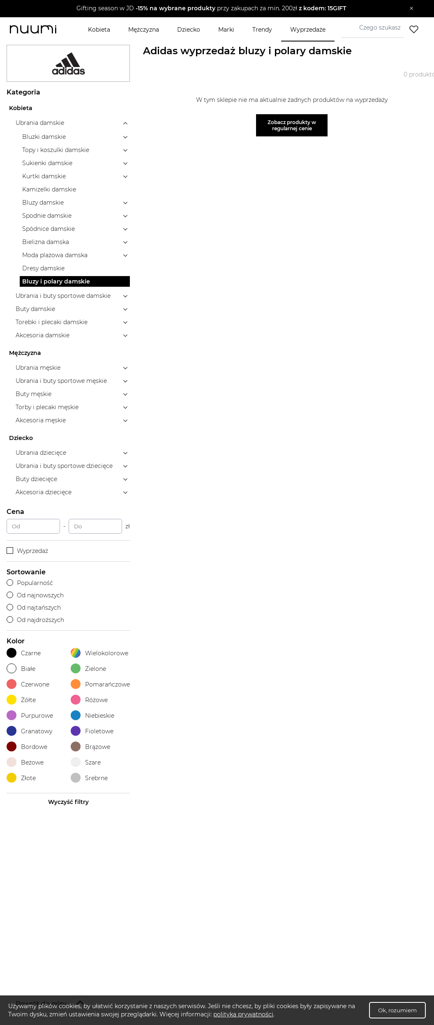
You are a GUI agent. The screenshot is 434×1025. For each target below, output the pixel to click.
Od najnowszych (35, 595)
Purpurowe (30, 715)
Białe (21, 668)
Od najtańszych (34, 607)
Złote (21, 778)
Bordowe (27, 746)
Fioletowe (92, 731)
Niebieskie (92, 715)
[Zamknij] (411, 8)
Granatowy (29, 731)
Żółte (21, 700)
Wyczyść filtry (68, 802)
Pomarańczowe (100, 684)
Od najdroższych (35, 620)
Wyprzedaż (27, 551)
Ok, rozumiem (397, 1010)
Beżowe (25, 762)
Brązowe (90, 746)
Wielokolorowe (99, 653)
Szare (86, 762)
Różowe (89, 700)
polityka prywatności (243, 1014)
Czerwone (28, 684)
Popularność (30, 583)
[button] (211, 8)
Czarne (24, 653)
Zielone (88, 668)
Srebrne (89, 778)
